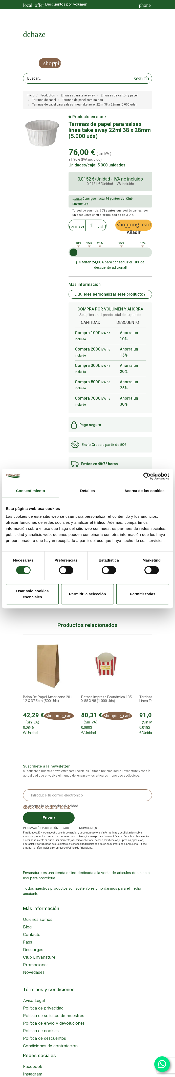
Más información (85, 284)
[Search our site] (77, 78)
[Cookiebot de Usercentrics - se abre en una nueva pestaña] (147, 476)
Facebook (32, 1066)
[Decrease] (77, 225)
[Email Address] (87, 795)
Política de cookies (41, 1030)
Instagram (32, 1073)
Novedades (34, 972)
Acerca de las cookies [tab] (144, 491)
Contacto (31, 934)
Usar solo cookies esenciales (32, 594)
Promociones (36, 964)
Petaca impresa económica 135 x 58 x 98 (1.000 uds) (106, 699)
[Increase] (102, 225)
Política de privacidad (43, 1008)
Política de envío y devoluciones (54, 1023)
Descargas (33, 949)
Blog (27, 926)
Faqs (27, 942)
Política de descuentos (44, 1038)
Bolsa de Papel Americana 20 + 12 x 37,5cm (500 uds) (48, 699)
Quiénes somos (37, 919)
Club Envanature (39, 957)
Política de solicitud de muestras (53, 1015)
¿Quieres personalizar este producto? (110, 294)
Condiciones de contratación (50, 1045)
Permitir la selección (87, 594)
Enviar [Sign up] (48, 817)
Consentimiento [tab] (30, 491)
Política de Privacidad (79, 847)
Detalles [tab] (87, 491)
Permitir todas (142, 594)
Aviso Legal (34, 1000)
